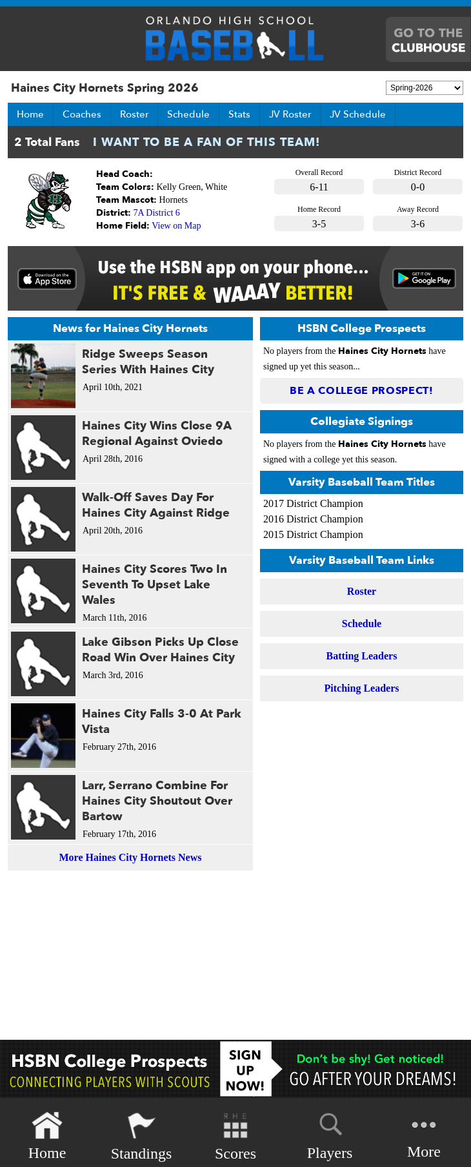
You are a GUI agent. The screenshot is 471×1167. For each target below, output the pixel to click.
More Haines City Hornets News (130, 857)
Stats (239, 114)
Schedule (188, 114)
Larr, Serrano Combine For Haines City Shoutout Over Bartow (157, 801)
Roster (134, 114)
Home (30, 114)
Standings (141, 1136)
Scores (235, 1136)
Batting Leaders (361, 655)
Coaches (82, 114)
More (424, 1135)
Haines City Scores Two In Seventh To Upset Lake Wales (154, 584)
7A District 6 (157, 213)
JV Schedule (358, 114)
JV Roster (290, 114)
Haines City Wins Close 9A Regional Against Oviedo (157, 433)
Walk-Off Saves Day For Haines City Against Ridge (156, 505)
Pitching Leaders (362, 688)
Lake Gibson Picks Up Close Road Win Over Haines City (160, 650)
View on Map (176, 226)
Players (330, 1134)
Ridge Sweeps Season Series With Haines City (148, 362)
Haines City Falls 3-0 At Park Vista (161, 722)
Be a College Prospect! (362, 391)
